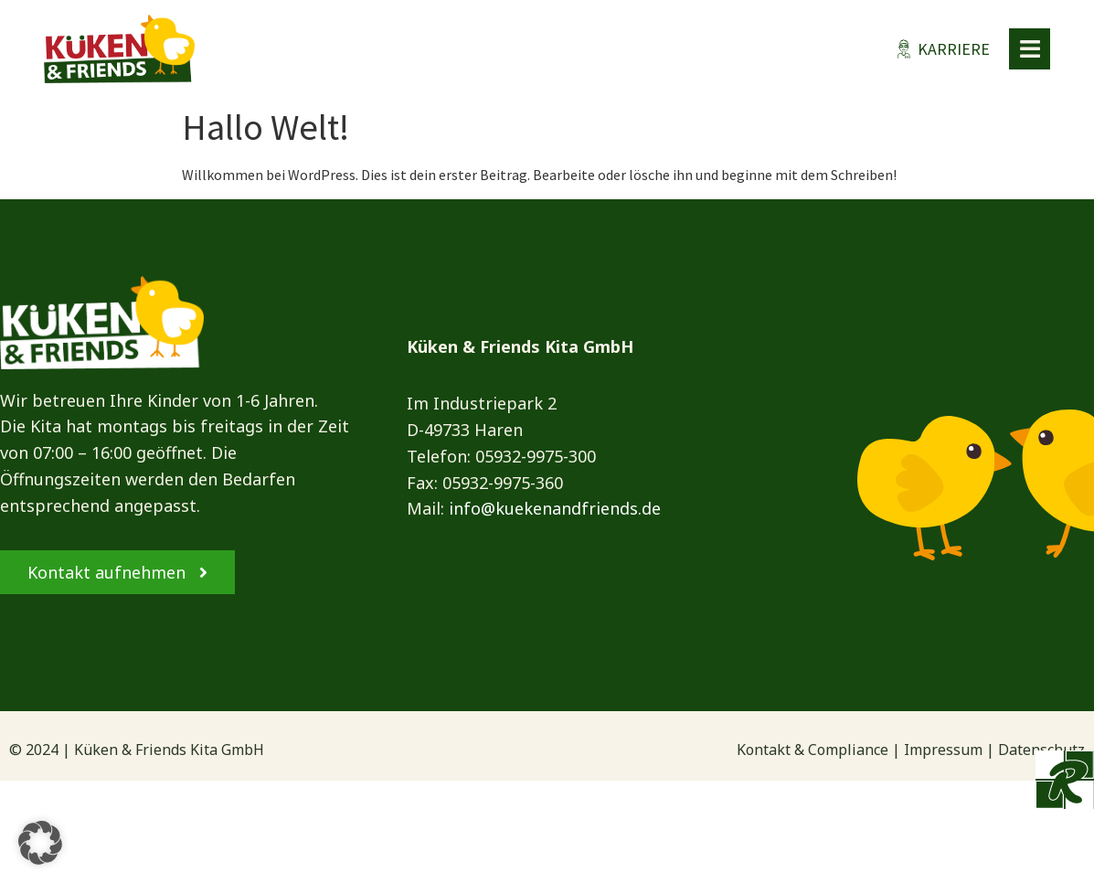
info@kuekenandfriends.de (555, 508)
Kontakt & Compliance (812, 749)
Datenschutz (1041, 749)
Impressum (943, 749)
